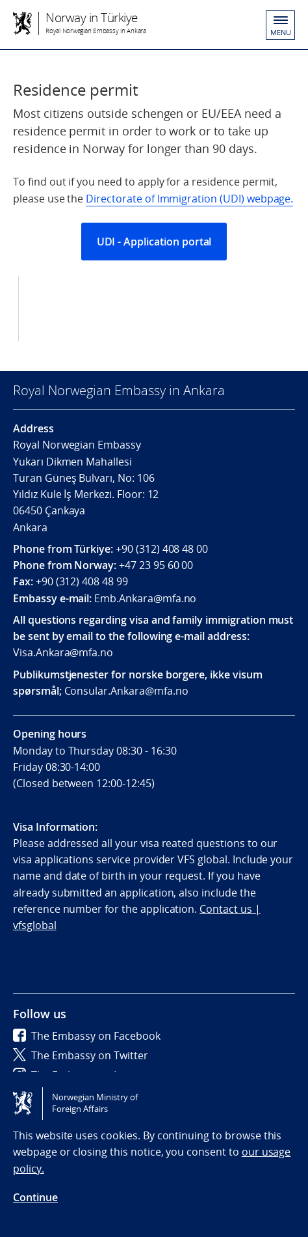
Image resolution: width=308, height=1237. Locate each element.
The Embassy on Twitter (80, 1055)
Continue (35, 1197)
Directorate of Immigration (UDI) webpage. (189, 198)
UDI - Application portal (154, 241)
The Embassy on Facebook (86, 1036)
